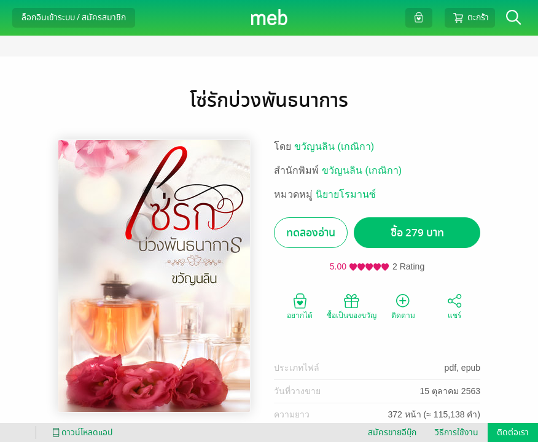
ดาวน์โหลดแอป (80, 432)
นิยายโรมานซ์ (346, 194)
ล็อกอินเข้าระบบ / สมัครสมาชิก (73, 17)
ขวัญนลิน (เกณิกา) (334, 146)
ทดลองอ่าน (310, 233)
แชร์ (454, 306)
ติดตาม (403, 306)
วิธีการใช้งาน (456, 432)
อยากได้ (300, 306)
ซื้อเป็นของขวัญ (351, 306)
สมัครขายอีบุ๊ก (392, 432)
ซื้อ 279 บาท (417, 233)
